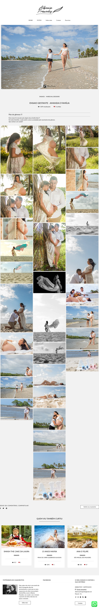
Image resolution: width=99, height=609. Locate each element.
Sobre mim (49, 20)
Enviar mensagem (82, 589)
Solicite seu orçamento (90, 507)
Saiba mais (25, 602)
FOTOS (39, 20)
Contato (58, 20)
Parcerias (67, 20)
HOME (31, 20)
